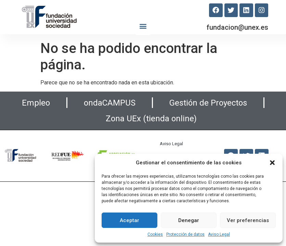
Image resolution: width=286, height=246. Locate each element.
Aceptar (129, 220)
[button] (272, 162)
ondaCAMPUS (109, 103)
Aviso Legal (219, 234)
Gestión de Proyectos (208, 103)
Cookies (155, 234)
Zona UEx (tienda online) (151, 118)
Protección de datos (185, 234)
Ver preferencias (248, 220)
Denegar (188, 220)
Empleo (36, 103)
